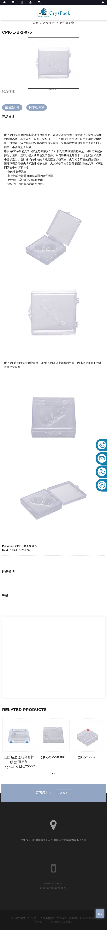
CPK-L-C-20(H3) (20, 550)
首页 (36, 22)
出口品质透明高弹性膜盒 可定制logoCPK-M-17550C (20, 762)
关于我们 (39, 921)
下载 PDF (38, 107)
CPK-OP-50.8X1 (54, 757)
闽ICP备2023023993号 (82, 918)
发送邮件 (14, 107)
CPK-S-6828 (88, 757)
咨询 (65, 793)
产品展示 (49, 22)
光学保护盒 (67, 22)
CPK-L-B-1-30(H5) (26, 546)
